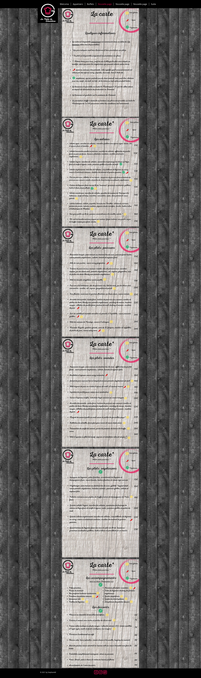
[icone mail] (105, 672)
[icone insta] (100, 672)
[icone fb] (96, 672)
